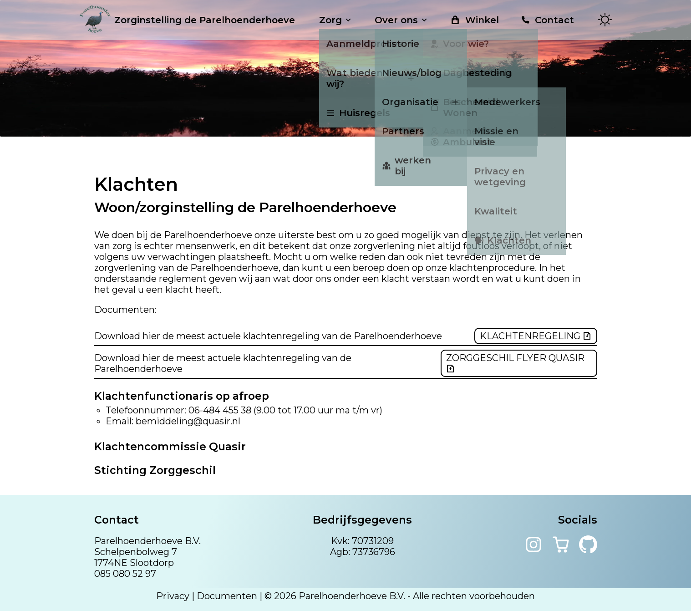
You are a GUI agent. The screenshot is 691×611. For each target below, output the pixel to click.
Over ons (402, 20)
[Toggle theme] (605, 20)
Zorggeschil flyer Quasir (515, 362)
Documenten (227, 596)
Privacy (172, 596)
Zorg (336, 20)
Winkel (474, 20)
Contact (547, 20)
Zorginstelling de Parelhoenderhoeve (187, 20)
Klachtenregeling (536, 336)
